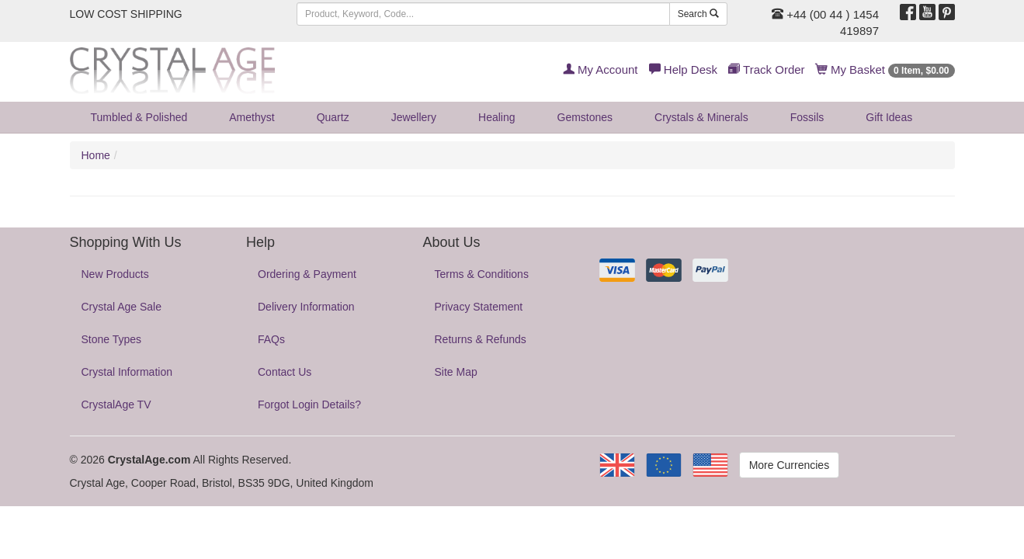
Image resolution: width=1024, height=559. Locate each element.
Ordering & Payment (307, 274)
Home (96, 155)
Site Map (456, 372)
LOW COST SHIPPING (126, 14)
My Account (600, 69)
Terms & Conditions (482, 274)
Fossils (807, 117)
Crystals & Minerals (701, 117)
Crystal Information (127, 372)
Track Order (766, 69)
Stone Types (112, 339)
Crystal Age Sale (122, 306)
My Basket (885, 69)
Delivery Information (306, 306)
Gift (889, 117)
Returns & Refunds (480, 339)
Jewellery (413, 117)
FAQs (271, 339)
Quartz (333, 117)
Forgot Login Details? (309, 404)
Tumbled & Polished (139, 117)
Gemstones (585, 117)
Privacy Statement (479, 306)
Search (698, 14)
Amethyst (251, 117)
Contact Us (284, 372)
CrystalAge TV (116, 404)
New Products (115, 274)
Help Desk (683, 69)
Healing (496, 117)
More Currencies (789, 465)
